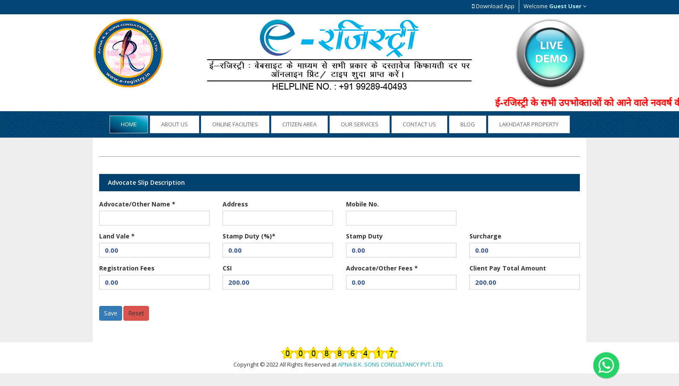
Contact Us (419, 124)
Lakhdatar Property (529, 124)
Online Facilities (235, 124)
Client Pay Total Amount (507, 268)
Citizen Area (299, 124)
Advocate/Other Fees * (382, 268)
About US (174, 124)
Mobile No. (362, 204)
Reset (136, 313)
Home (129, 124)
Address (235, 204)
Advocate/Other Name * (137, 204)
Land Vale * (117, 236)
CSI (227, 268)
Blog (467, 124)
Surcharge (485, 236)
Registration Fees (127, 268)
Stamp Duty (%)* (249, 236)
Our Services (359, 124)
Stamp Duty (364, 236)
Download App (493, 6)
